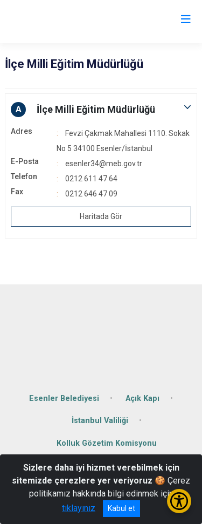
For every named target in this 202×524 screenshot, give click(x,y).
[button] (101, 109)
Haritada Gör (101, 216)
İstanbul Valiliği (100, 420)
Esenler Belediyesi (64, 398)
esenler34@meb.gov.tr (103, 163)
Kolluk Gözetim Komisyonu (107, 443)
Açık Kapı (142, 398)
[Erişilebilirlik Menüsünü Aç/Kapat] (179, 501)
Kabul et (121, 508)
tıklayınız (78, 508)
